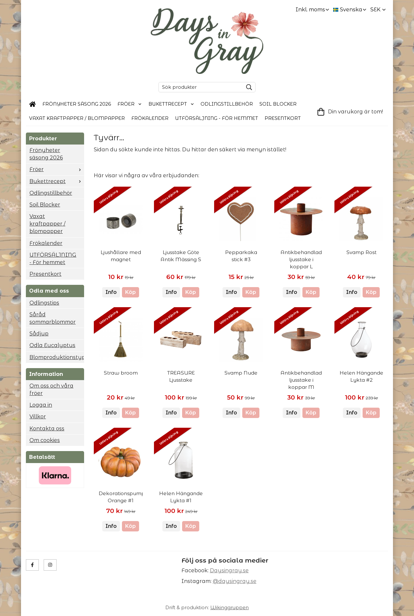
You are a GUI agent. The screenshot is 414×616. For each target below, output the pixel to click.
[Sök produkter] (199, 87)
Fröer (129, 104)
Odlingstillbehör (227, 104)
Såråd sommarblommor (52, 318)
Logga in (40, 405)
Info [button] (111, 292)
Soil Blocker (278, 104)
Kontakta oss (46, 428)
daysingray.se (237, 581)
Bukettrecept (171, 104)
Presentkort (283, 118)
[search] (247, 87)
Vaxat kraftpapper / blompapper (77, 118)
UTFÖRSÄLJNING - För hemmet (216, 118)
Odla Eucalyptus (52, 345)
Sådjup (39, 334)
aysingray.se (231, 570)
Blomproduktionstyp (56, 357)
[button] (130, 292)
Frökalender (150, 118)
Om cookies (44, 440)
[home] (32, 104)
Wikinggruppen (229, 607)
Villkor (37, 416)
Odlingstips (44, 303)
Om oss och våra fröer (51, 389)
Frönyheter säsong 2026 (76, 104)
